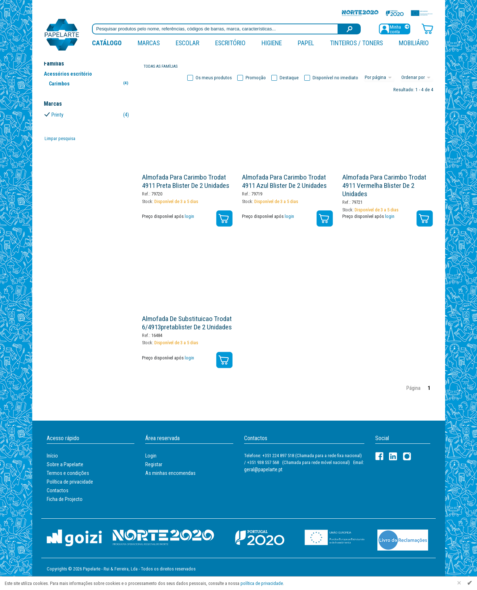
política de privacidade (261, 583)
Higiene (271, 43)
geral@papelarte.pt (263, 469)
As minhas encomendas (170, 473)
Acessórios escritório (68, 74)
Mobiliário (414, 43)
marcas (149, 43)
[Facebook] (379, 456)
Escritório (230, 43)
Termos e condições (68, 473)
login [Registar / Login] (189, 216)
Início (52, 456)
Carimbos (90, 83)
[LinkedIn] (393, 456)
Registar (153, 464)
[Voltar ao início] (62, 34)
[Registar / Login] (394, 28)
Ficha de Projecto (65, 499)
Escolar (187, 43)
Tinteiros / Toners (356, 43)
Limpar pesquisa (60, 138)
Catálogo (107, 43)
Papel (306, 43)
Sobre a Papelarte (65, 464)
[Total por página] (379, 77)
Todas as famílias (160, 66)
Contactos (57, 490)
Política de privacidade (70, 482)
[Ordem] (417, 77)
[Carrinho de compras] (427, 28)
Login (150, 456)
